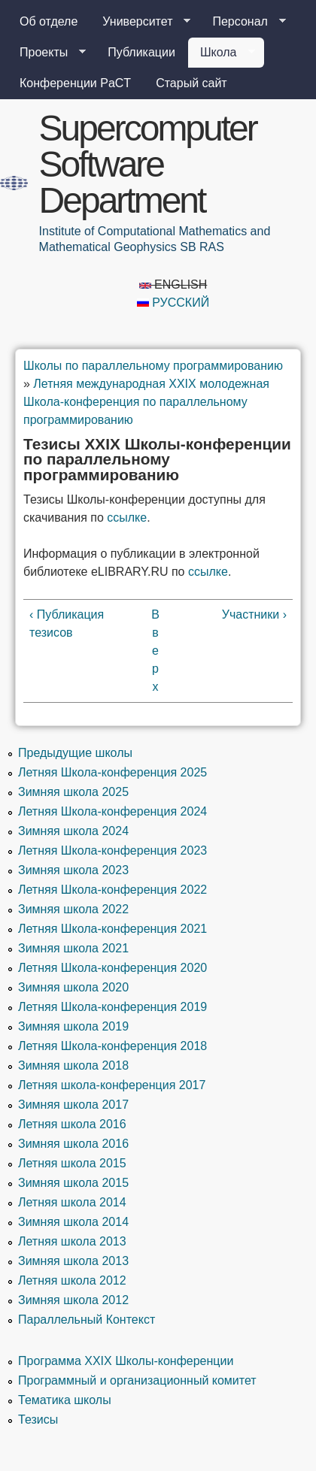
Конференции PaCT (75, 83)
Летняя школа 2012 (72, 1280)
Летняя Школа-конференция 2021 (112, 928)
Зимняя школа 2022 (73, 909)
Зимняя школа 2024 (73, 831)
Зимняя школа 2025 (73, 791)
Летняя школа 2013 (72, 1241)
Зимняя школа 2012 (73, 1300)
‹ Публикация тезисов (66, 623)
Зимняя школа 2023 (73, 870)
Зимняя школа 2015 (73, 1182)
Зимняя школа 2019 (73, 1026)
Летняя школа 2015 (72, 1163)
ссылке (127, 517)
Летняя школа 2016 (72, 1124)
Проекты (47, 52)
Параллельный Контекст (86, 1319)
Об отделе (48, 21)
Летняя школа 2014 (72, 1202)
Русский (173, 302)
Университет (140, 22)
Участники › (254, 614)
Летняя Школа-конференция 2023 (112, 850)
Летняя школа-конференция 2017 (111, 1085)
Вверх (155, 650)
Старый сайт (191, 83)
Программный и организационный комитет (137, 1380)
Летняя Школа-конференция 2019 (112, 1006)
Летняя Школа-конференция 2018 (112, 1046)
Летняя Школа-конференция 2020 (112, 967)
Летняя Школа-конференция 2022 (112, 889)
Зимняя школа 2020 (73, 987)
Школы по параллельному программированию (153, 365)
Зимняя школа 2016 (73, 1143)
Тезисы (38, 1419)
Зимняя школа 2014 (73, 1221)
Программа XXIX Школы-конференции (125, 1360)
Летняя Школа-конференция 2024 (112, 811)
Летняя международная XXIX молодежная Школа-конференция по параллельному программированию (146, 401)
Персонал (242, 22)
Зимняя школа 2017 (73, 1104)
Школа (221, 52)
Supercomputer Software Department (148, 164)
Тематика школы (64, 1400)
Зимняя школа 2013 (73, 1261)
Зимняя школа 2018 (73, 1065)
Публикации (141, 52)
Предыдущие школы (75, 752)
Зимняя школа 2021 (73, 948)
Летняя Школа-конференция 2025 (112, 772)
